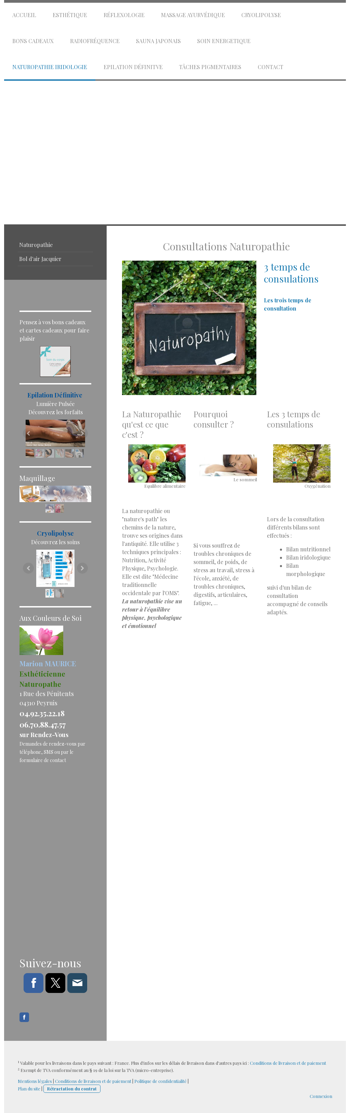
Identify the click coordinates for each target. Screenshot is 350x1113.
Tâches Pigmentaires (210, 66)
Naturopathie (36, 244)
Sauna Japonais (158, 40)
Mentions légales (35, 1081)
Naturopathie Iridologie (49, 66)
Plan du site (29, 1088)
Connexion (321, 1096)
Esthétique (70, 14)
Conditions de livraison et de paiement (288, 1063)
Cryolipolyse (261, 14)
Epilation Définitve (133, 66)
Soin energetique (224, 40)
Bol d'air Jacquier (40, 258)
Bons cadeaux (33, 40)
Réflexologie (124, 14)
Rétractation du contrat (72, 1088)
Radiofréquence (95, 40)
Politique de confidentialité (160, 1081)
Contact (270, 66)
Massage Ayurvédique (193, 14)
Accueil (24, 14)
